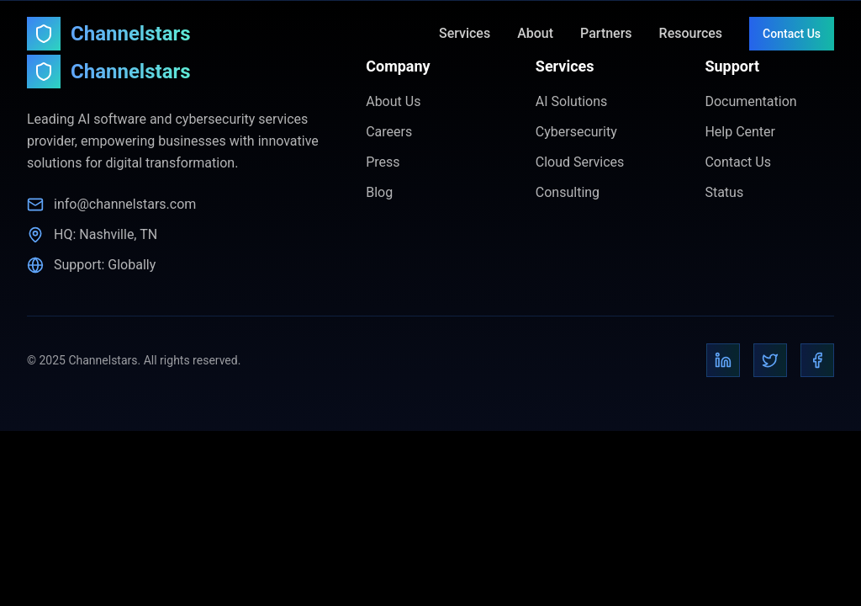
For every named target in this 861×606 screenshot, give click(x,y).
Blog (379, 192)
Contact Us (792, 33)
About (535, 33)
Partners (606, 33)
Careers (389, 132)
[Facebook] (817, 360)
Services (464, 33)
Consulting (568, 192)
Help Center (740, 132)
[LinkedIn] (723, 360)
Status (724, 192)
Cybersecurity (576, 132)
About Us (393, 101)
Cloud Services (580, 162)
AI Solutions (571, 101)
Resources (691, 33)
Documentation (750, 101)
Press (382, 162)
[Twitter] (770, 360)
